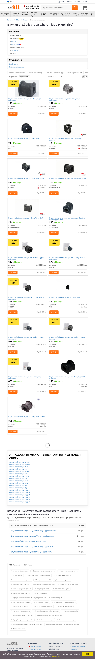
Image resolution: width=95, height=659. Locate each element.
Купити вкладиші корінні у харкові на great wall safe (63, 628)
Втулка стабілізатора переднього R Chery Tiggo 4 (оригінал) (67, 340)
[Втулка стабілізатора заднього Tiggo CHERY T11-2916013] (68, 89)
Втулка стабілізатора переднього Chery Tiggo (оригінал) (25, 100)
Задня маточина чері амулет (69, 575)
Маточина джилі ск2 (19, 632)
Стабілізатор (13, 64)
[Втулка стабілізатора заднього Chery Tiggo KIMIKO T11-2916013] (27, 169)
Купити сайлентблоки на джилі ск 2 (64, 606)
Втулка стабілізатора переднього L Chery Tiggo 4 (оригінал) (26, 381)
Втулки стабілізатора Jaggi (18, 482)
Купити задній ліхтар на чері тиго (23, 619)
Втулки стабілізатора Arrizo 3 (19, 468)
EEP (13, 41)
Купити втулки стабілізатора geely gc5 (50, 619)
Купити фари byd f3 (41, 597)
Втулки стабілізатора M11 (18, 489)
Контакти (77, 2)
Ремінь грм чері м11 (57, 601)
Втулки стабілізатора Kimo (18, 487)
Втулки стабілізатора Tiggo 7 (19, 503)
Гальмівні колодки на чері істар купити (47, 615)
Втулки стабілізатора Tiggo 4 (19, 499)
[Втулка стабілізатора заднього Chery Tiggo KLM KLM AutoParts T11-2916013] (27, 209)
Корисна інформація (77, 650)
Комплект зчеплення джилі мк (22, 583)
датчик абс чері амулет (17, 72)
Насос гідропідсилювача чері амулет (39, 579)
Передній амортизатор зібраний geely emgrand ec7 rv (29, 601)
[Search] (75, 7)
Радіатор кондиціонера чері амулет (44, 575)
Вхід (85, 2)
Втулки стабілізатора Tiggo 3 (19, 496)
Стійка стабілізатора (16, 67)
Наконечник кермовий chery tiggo (44, 588)
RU (14, 2)
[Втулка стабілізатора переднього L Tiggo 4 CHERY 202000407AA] (27, 370)
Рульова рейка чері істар (63, 579)
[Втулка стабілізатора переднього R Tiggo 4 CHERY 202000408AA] (68, 330)
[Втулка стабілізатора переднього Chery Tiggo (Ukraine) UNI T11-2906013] (68, 370)
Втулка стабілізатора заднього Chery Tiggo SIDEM (27, 420)
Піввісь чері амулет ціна (46, 624)
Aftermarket (15, 35)
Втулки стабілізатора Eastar (19, 475)
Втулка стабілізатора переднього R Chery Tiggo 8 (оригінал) (26, 260)
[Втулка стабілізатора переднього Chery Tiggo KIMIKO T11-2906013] (68, 129)
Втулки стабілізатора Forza (19, 480)
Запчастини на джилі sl (71, 615)
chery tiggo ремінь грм (75, 72)
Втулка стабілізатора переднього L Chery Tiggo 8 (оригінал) (67, 260)
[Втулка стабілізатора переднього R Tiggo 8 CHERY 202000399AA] (27, 249)
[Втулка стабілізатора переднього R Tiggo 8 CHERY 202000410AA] (27, 330)
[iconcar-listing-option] (86, 76)
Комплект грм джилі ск (63, 583)
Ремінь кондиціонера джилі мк (22, 592)
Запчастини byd (17, 579)
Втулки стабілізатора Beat (18, 471)
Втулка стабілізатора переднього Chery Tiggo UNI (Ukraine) (67, 381)
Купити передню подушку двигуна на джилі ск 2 (27, 628)
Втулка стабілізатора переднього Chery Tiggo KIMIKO (66, 140)
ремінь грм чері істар (35, 72)
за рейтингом (24, 77)
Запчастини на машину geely (69, 588)
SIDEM (14, 50)
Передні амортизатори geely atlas (23, 624)
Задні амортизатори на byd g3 (67, 610)
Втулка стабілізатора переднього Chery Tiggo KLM (68, 179)
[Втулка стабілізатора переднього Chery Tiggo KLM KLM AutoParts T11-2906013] (68, 169)
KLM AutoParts (16, 47)
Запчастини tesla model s (20, 575)
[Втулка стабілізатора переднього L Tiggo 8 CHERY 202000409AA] (68, 249)
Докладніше (56, 656)
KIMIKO (16, 44)
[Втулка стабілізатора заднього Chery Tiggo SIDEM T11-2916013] (27, 410)
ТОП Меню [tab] (28, 569)
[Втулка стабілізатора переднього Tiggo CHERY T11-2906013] (27, 89)
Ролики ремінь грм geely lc (67, 624)
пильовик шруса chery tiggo (55, 72)
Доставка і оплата (65, 2)
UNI (12, 53)
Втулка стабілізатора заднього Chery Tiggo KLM (26, 219)
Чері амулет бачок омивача (21, 615)
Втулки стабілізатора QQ (18, 492)
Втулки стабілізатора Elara (18, 478)
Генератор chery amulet (43, 583)
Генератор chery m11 (43, 592)
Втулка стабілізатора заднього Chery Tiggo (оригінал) (65, 100)
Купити (13, 114)
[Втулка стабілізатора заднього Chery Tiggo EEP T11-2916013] (27, 129)
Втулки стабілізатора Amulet (19, 466)
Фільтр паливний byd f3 (62, 592)
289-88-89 (31, 6)
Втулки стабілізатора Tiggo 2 (19, 494)
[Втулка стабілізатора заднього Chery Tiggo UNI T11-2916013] (68, 289)
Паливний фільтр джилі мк (21, 588)
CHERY (16, 38)
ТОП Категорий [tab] (14, 569)
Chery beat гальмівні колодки (21, 606)
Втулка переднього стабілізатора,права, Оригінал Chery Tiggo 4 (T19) (67, 220)
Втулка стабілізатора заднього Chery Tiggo (24, 139)
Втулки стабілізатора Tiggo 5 (19, 501)
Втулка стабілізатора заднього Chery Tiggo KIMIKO (27, 179)
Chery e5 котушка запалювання (42, 610)
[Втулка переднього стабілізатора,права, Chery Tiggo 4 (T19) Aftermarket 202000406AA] (68, 209)
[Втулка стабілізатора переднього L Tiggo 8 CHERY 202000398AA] (27, 289)
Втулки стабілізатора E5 (18, 473)
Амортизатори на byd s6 (20, 610)
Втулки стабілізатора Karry (18, 485)
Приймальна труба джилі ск (21, 597)
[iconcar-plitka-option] (83, 76)
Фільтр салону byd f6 (42, 606)
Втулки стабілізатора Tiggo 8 (19, 506)
